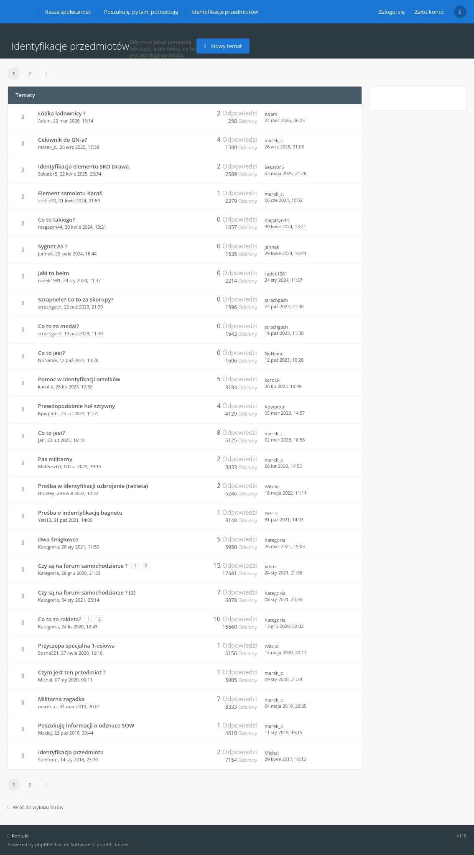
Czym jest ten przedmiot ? (71, 672)
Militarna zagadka (61, 699)
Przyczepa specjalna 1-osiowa (76, 645)
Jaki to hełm (53, 273)
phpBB (42, 844)
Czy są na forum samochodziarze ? (82, 565)
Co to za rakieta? (59, 619)
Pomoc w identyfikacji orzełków (79, 379)
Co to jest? (51, 353)
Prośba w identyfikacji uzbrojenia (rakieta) (93, 486)
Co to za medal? (58, 326)
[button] (46, 73)
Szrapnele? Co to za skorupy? (75, 299)
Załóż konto (429, 11)
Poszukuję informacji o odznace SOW (86, 725)
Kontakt (18, 835)
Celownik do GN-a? (62, 139)
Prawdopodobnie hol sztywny (76, 406)
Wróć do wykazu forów (36, 807)
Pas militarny (55, 459)
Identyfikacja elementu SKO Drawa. (84, 166)
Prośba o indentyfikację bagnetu (80, 512)
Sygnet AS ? (53, 246)
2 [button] (29, 73)
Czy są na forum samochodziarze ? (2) (86, 592)
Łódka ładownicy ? (62, 113)
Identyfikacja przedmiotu (71, 752)
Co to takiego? (56, 219)
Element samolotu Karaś (70, 193)
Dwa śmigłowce (58, 539)
